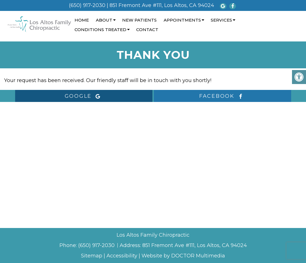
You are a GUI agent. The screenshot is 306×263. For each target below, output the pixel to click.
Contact (147, 29)
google (84, 96)
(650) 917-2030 (87, 5)
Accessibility (121, 256)
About (104, 20)
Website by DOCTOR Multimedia (183, 256)
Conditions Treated (100, 29)
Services (221, 20)
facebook (222, 96)
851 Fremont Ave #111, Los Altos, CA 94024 (162, 5)
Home (82, 20)
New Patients (139, 20)
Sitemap (91, 256)
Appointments (182, 20)
